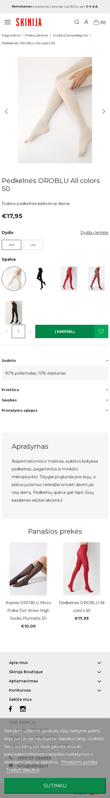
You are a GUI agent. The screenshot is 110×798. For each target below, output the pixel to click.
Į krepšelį (65, 332)
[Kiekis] (18, 331)
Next (103, 111)
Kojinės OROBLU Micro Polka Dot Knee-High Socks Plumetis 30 (28, 610)
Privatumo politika (79, 762)
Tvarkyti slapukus (22, 769)
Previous (6, 111)
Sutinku (55, 785)
